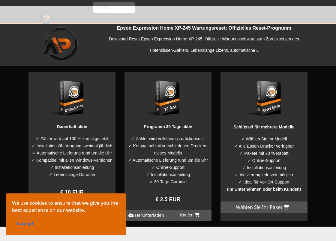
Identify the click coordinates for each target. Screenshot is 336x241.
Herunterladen (50, 207)
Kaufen (93, 207)
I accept (9, 237)
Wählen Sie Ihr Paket (262, 207)
